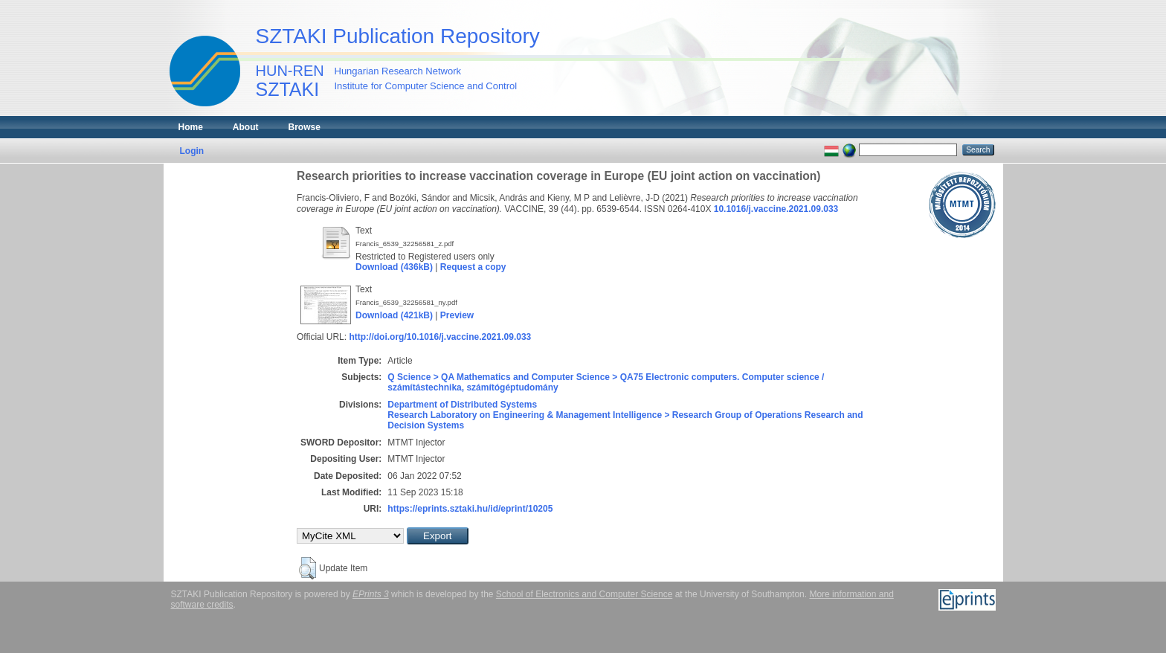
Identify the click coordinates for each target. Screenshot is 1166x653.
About (246, 127)
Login (192, 151)
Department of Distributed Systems (462, 404)
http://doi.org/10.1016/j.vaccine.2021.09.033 (440, 337)
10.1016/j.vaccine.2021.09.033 (776, 209)
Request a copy (473, 267)
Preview (457, 315)
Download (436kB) (394, 267)
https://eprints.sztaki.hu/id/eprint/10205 (470, 509)
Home (190, 127)
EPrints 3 (370, 594)
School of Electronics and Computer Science (584, 594)
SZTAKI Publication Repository (398, 36)
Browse (305, 127)
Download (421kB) (394, 315)
